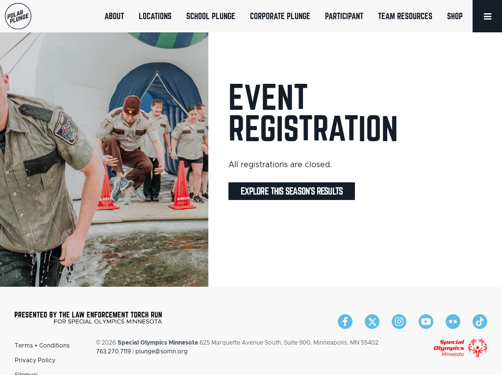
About (114, 16)
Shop (455, 16)
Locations (155, 16)
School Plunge (210, 16)
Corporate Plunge (280, 16)
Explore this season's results (292, 191)
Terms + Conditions (42, 346)
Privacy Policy (35, 360)
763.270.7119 (113, 351)
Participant (344, 16)
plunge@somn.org (161, 351)
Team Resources (405, 16)
